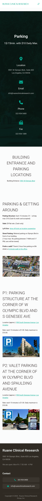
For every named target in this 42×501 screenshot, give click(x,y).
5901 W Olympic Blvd (27, 181)
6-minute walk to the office (18, 249)
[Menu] (39, 4)
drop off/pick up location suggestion (23, 228)
